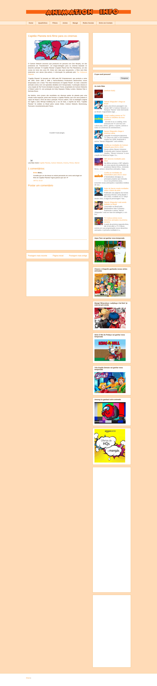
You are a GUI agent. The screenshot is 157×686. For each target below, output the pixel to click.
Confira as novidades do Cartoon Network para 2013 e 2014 (116, 146)
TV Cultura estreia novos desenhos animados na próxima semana (115, 220)
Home (31, 23)
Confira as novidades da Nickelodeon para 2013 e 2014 (115, 174)
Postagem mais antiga (78, 256)
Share (28, 678)
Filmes (55, 23)
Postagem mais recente (37, 256)
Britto (35, 173)
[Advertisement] (57, 244)
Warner (77, 163)
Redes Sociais (88, 23)
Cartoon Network (56, 163)
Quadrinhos (42, 23)
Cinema (65, 163)
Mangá (75, 23)
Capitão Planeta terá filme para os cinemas (52, 35)
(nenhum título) (109, 91)
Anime (65, 23)
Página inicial (58, 256)
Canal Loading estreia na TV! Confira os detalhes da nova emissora (114, 117)
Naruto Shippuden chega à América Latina (114, 132)
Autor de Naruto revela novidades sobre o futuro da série (116, 189)
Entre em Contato (106, 23)
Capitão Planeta (44, 163)
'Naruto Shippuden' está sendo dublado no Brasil (115, 203)
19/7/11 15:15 (38, 180)
